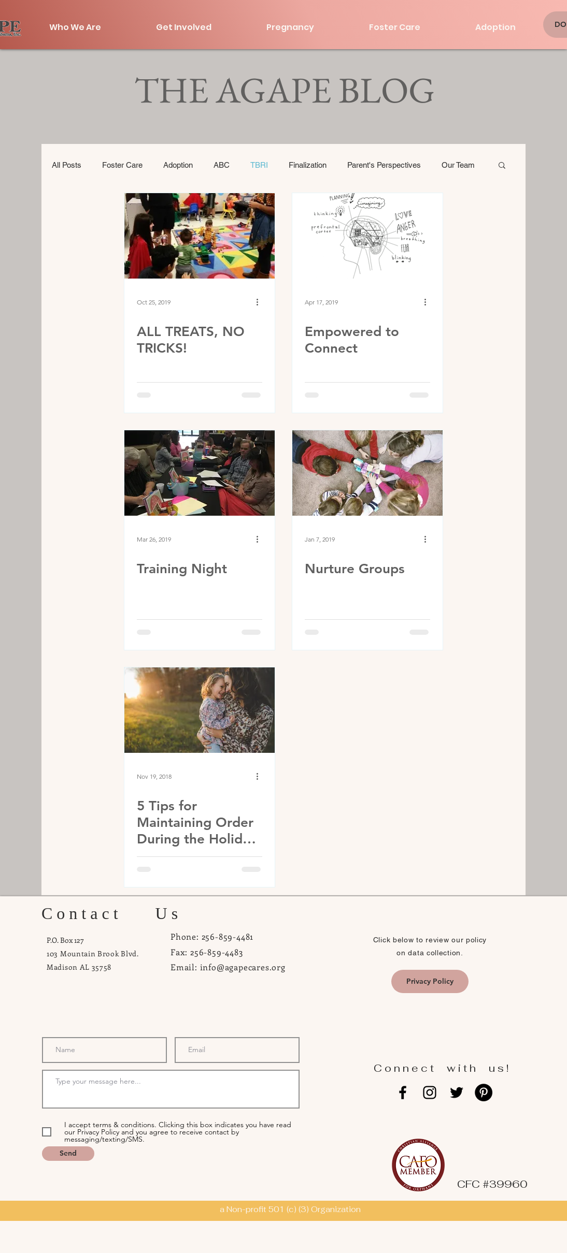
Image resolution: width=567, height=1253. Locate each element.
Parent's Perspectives (384, 165)
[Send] (68, 1153)
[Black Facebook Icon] (403, 1092)
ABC (222, 165)
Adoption (178, 165)
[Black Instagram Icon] (429, 1092)
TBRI (259, 165)
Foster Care (122, 165)
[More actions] (260, 302)
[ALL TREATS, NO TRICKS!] (199, 236)
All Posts (66, 165)
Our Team (458, 165)
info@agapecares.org (243, 966)
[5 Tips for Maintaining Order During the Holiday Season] (199, 710)
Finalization (308, 165)
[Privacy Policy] (430, 981)
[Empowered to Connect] (367, 236)
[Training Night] (199, 473)
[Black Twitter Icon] (456, 1092)
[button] (502, 166)
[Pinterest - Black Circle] (483, 1092)
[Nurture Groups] (367, 473)
